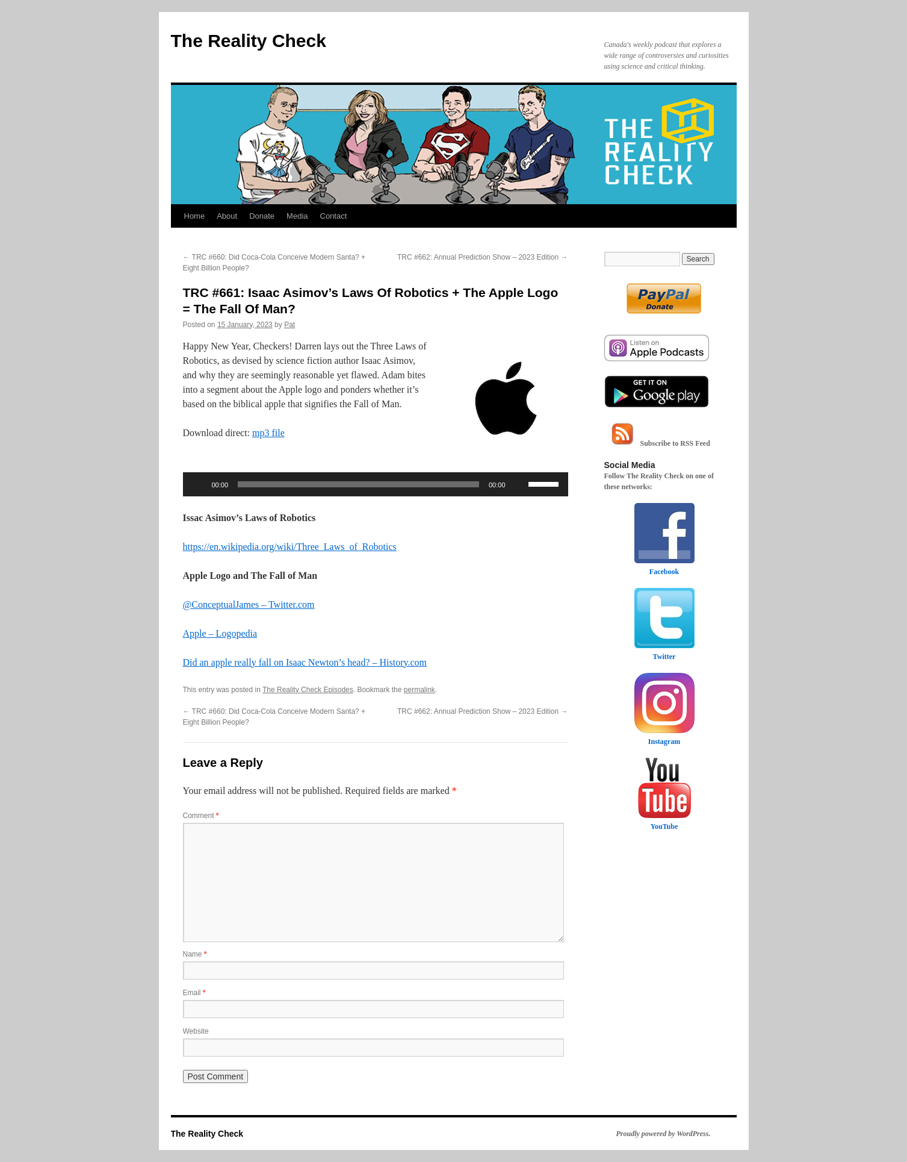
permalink (419, 690)
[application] (375, 484)
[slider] (358, 484)
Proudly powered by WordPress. (663, 1133)
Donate (261, 215)
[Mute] (519, 484)
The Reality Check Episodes (307, 690)
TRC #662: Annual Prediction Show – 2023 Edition (482, 257)
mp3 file (268, 433)
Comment (201, 815)
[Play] (199, 484)
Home (194, 215)
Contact (333, 215)
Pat (289, 324)
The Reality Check (248, 41)
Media (297, 215)
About (227, 215)
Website (196, 1031)
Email (194, 993)
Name (195, 954)
